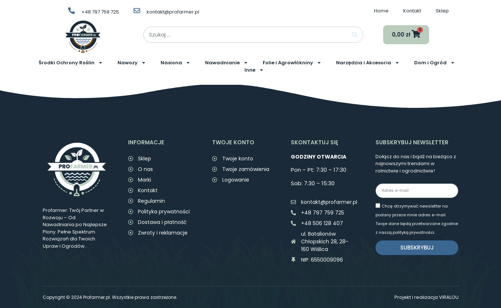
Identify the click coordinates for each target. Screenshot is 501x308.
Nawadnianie (226, 62)
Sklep (442, 10)
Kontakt (412, 10)
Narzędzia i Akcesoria (368, 62)
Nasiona (175, 62)
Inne (254, 70)
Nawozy (131, 62)
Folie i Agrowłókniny (292, 62)
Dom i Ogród (434, 62)
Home (381, 10)
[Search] (355, 34)
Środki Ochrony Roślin (71, 62)
